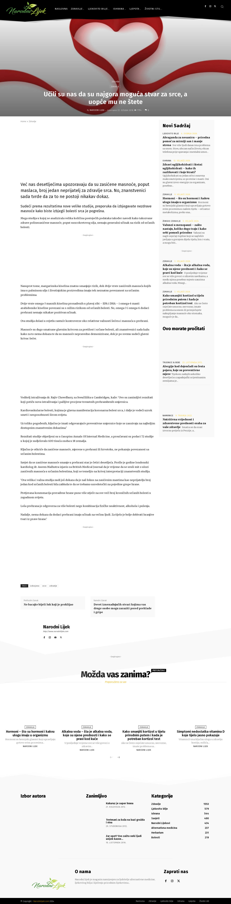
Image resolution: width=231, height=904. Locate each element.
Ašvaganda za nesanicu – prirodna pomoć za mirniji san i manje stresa (186, 141)
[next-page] (119, 757)
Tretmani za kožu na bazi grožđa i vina (125, 821)
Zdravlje (115, 81)
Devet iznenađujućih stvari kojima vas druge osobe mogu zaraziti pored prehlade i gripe (123, 608)
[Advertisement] (88, 259)
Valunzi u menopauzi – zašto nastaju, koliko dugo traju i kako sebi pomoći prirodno (184, 228)
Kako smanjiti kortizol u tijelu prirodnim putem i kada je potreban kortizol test (183, 299)
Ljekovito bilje (171, 134)
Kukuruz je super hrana (119, 802)
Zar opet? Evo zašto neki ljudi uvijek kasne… (124, 837)
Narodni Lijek (97, 110)
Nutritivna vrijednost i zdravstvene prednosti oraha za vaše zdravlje (184, 423)
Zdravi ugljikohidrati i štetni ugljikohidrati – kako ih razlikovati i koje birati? (182, 168)
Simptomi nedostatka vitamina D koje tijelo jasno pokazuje (201, 733)
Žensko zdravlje (172, 221)
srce (44, 586)
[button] (222, 6)
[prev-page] (111, 757)
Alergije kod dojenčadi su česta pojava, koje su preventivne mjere (184, 370)
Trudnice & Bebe (171, 362)
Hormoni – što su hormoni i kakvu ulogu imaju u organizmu (30, 733)
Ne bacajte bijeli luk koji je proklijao (48, 604)
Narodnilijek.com (41, 901)
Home (23, 121)
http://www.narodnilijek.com (55, 631)
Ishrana (167, 161)
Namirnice (168, 416)
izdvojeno (35, 586)
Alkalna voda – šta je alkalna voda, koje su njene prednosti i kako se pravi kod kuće (186, 269)
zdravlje (53, 586)
